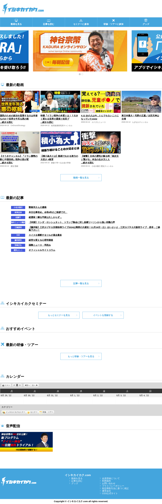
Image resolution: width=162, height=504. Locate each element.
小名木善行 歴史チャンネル (102, 166)
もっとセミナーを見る (59, 315)
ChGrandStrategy (18, 125)
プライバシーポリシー (113, 486)
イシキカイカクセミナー (13, 412)
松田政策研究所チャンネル (61, 126)
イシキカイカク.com (78, 475)
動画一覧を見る (81, 177)
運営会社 (106, 491)
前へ (28, 385)
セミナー (32, 412)
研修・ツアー (46, 412)
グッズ (74, 483)
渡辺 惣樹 (14, 166)
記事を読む (76, 481)
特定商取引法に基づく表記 (115, 488)
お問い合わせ (108, 483)
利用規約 (106, 481)
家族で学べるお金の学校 (61, 163)
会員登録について (111, 478)
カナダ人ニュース (99, 122)
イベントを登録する (103, 315)
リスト (8, 385)
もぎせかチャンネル (140, 122)
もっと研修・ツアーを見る (81, 356)
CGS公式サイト (110, 493)
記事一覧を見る (81, 283)
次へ (33, 385)
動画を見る (76, 478)
